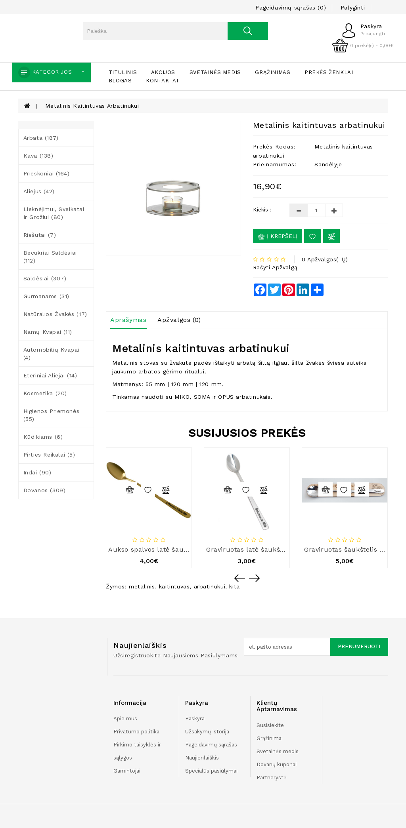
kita (234, 586)
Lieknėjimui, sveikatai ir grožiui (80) (53, 213)
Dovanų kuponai (277, 764)
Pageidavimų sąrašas (211, 745)
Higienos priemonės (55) (51, 415)
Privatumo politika (136, 732)
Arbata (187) (41, 138)
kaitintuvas (174, 586)
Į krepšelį (277, 236)
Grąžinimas (272, 72)
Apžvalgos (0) (179, 320)
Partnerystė (272, 777)
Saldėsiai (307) (45, 278)
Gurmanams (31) (46, 296)
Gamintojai (126, 771)
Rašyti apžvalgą (275, 267)
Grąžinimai (270, 738)
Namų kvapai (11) (48, 332)
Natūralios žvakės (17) (55, 314)
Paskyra (195, 718)
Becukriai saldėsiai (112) (50, 256)
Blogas (120, 81)
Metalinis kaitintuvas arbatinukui (92, 106)
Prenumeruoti (359, 646)
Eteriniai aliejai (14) (50, 375)
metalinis (142, 586)
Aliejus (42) (39, 191)
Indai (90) (37, 472)
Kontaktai (162, 81)
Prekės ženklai (328, 72)
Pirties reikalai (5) (49, 454)
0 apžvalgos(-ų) (325, 259)
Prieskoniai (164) (46, 173)
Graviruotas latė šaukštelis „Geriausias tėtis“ (279, 549)
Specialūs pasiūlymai (211, 771)
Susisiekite (270, 725)
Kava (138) (38, 155)
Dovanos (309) (44, 490)
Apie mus (125, 718)
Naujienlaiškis (202, 758)
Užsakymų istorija (207, 732)
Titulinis (123, 72)
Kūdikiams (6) (43, 437)
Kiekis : (262, 209)
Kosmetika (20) (45, 393)
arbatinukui (210, 586)
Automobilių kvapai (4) (51, 353)
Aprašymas (128, 320)
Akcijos (163, 72)
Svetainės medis (215, 72)
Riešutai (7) (39, 235)
